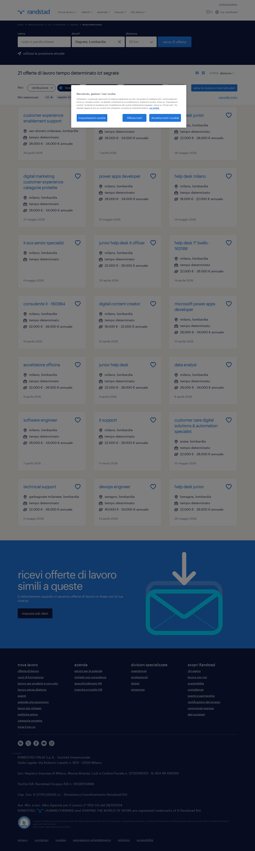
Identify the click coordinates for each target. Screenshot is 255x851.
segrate (74, 24)
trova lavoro (67, 12)
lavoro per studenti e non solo (38, 683)
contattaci (42, 840)
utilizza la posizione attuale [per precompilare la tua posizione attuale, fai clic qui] (43, 53)
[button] (51, 97)
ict (49, 24)
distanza (131, 33)
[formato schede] (203, 73)
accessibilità (145, 840)
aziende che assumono (33, 702)
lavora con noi (197, 677)
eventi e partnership (201, 695)
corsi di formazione (31, 677)
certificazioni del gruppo (204, 702)
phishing (124, 840)
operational (138, 671)
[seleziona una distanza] (141, 42)
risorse (120, 12)
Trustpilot (17, 753)
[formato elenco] (197, 73)
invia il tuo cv (26, 726)
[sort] (226, 70)
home (20, 24)
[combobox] (44, 42)
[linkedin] (20, 743)
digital (135, 683)
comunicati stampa (201, 708)
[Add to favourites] (77, 115)
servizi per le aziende (88, 671)
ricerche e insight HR (88, 689)
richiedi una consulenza (90, 677)
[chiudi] (119, 42)
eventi (22, 695)
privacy (23, 840)
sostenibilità (196, 683)
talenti (87, 12)
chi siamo (138, 12)
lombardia (60, 24)
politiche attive (28, 714)
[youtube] (44, 743)
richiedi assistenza (228, 4)
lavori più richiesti (29, 708)
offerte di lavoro (36, 24)
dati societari (196, 714)
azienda (103, 12)
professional (139, 677)
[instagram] (52, 743)
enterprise (138, 689)
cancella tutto (228, 97)
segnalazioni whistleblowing (92, 840)
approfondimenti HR (88, 683)
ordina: (214, 72)
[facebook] (36, 743)
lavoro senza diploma (32, 689)
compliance (195, 689)
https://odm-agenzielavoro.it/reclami (51, 826)
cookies (61, 840)
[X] (28, 743)
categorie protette (30, 720)
